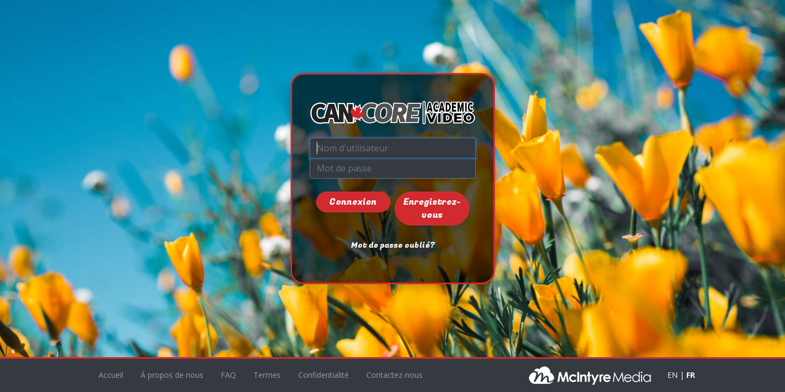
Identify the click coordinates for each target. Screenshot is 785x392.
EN (672, 375)
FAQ (228, 375)
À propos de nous (172, 375)
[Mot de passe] (393, 168)
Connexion (353, 202)
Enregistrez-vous (432, 208)
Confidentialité (323, 375)
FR (690, 375)
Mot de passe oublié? (392, 245)
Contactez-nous (394, 375)
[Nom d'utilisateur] (393, 148)
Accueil (111, 375)
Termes (267, 375)
